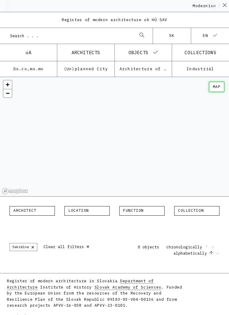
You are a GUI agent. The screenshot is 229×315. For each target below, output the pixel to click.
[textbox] (32, 211)
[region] (114, 137)
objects (138, 52)
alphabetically (196, 253)
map (216, 86)
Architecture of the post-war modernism (146, 68)
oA (28, 52)
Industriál (200, 68)
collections (200, 52)
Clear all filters (67, 246)
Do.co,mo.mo (28, 68)
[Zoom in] (7, 84)
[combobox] (70, 36)
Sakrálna (23, 246)
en (205, 35)
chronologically (190, 247)
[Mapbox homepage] (15, 191)
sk (172, 35)
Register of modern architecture (114, 19)
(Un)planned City (86, 68)
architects (86, 52)
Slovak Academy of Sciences (128, 287)
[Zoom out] (7, 93)
